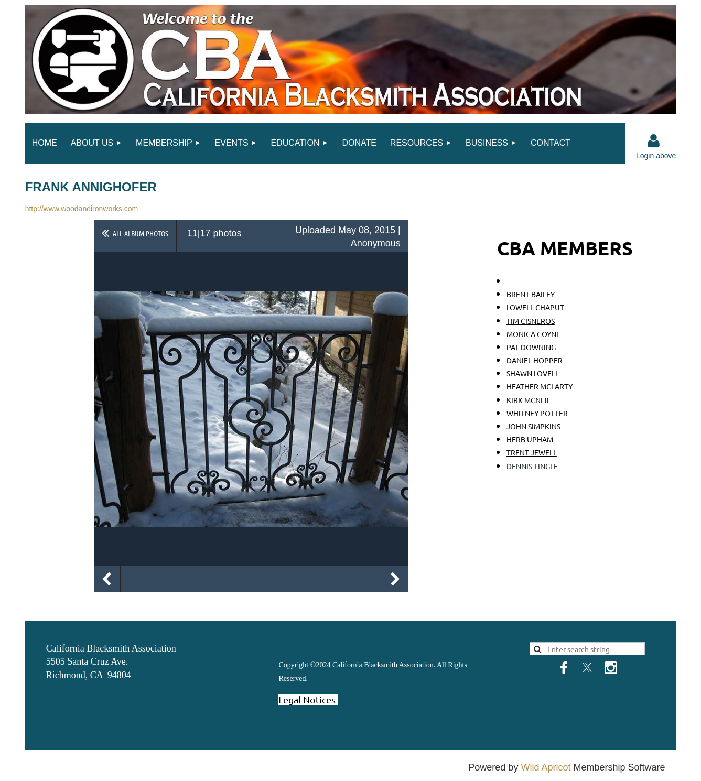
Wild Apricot (545, 767)
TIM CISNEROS (530, 321)
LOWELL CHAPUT (535, 307)
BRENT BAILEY (530, 294)
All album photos (140, 233)
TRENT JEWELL (531, 452)
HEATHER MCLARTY (539, 386)
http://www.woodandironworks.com (81, 208)
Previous (107, 579)
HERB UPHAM (529, 439)
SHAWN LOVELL (532, 373)
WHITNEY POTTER (537, 413)
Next (395, 579)
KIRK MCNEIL (528, 400)
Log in (653, 141)
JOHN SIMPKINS (533, 426)
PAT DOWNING (531, 347)
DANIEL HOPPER (534, 360)
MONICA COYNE (533, 334)
